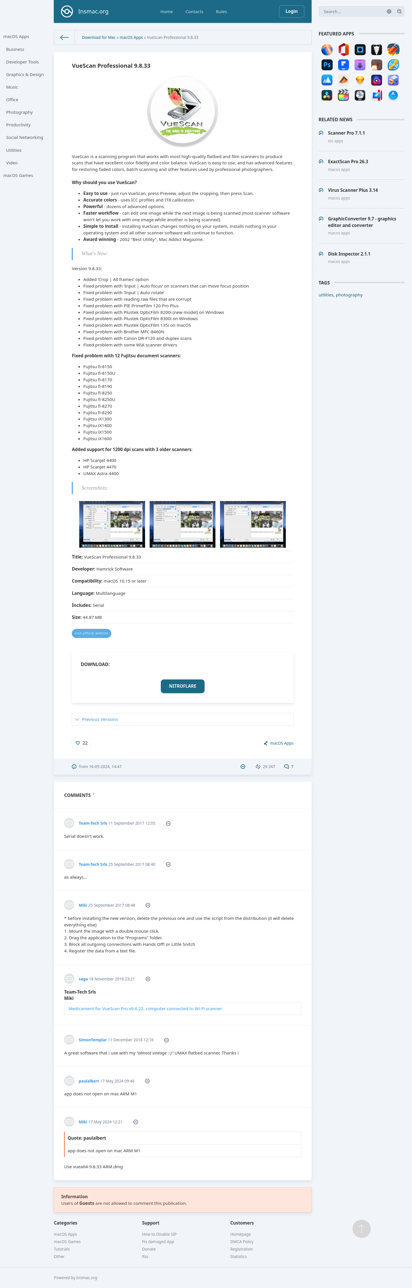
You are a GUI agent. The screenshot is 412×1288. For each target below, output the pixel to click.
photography (349, 295)
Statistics (238, 1256)
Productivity (18, 124)
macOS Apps (16, 36)
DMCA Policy (241, 1241)
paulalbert (89, 1081)
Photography (19, 112)
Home (167, 11)
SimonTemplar (93, 1039)
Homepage (240, 1234)
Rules (221, 11)
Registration (241, 1249)
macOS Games (18, 175)
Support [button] (151, 1223)
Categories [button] (65, 1223)
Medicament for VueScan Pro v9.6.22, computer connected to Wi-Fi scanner (145, 1008)
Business (15, 49)
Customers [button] (242, 1223)
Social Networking (24, 137)
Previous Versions (100, 719)
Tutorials (62, 1249)
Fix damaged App (158, 1241)
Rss (145, 1256)
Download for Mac (99, 37)
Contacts (194, 11)
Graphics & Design (25, 74)
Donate (149, 1249)
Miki (83, 905)
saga (83, 979)
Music (12, 87)
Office (12, 99)
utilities (326, 295)
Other (59, 1256)
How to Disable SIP (159, 1234)
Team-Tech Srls (93, 823)
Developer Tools (22, 62)
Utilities (14, 150)
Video (12, 163)
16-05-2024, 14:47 (105, 766)
